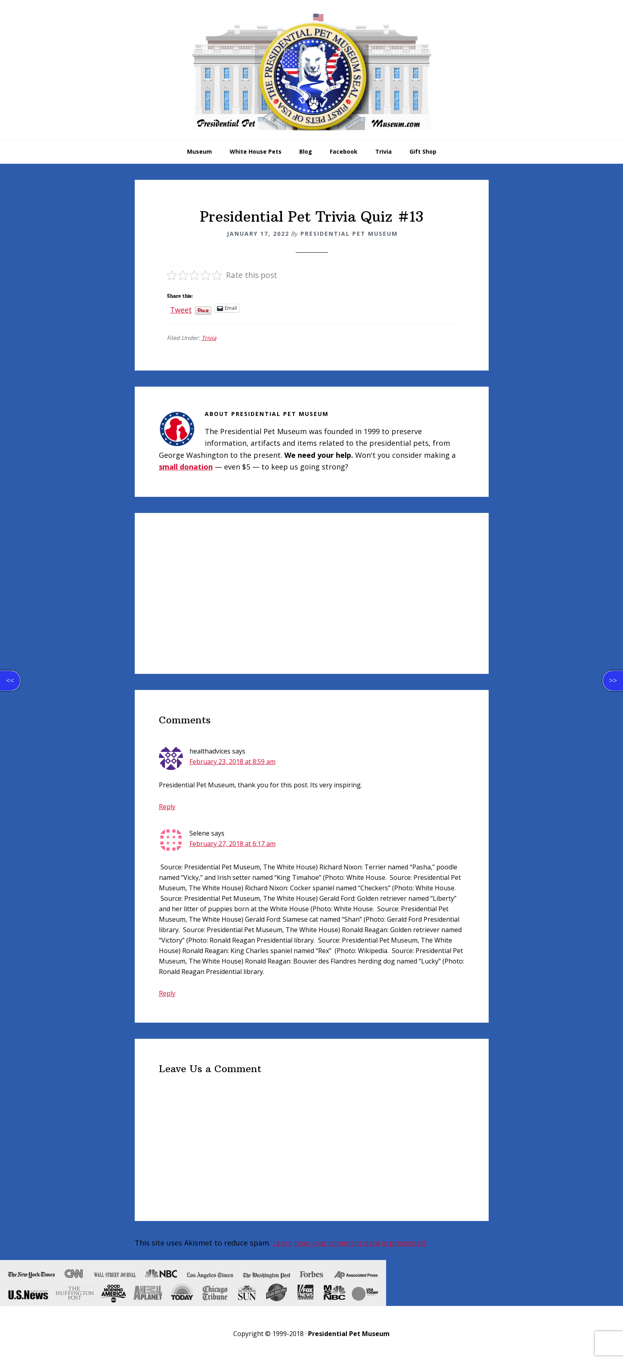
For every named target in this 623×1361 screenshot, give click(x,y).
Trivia (208, 338)
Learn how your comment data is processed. (350, 1243)
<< (10, 680)
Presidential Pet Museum (311, 70)
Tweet (181, 308)
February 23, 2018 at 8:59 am (232, 761)
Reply (167, 806)
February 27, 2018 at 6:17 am (232, 843)
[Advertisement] (312, 593)
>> (613, 680)
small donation (186, 467)
